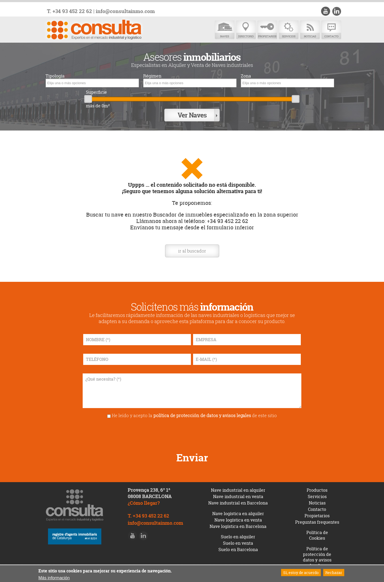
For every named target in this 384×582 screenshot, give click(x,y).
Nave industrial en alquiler (238, 490)
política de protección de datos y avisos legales (202, 415)
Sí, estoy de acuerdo (301, 572)
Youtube (325, 11)
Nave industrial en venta (238, 496)
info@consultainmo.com (125, 11)
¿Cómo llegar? (144, 503)
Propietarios (267, 30)
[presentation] (192, 433)
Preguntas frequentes (317, 522)
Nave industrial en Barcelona (238, 503)
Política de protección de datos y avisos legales (317, 557)
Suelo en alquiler (238, 537)
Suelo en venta (238, 543)
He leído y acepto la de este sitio (194, 415)
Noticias (310, 30)
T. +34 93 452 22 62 (69, 11)
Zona (246, 76)
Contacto (331, 30)
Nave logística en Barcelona (238, 526)
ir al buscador (192, 251)
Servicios (288, 30)
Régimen (152, 76)
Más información (54, 578)
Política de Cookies (317, 535)
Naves (224, 30)
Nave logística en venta (238, 520)
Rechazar (333, 572)
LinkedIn (336, 11)
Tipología (55, 76)
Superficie (96, 92)
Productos (317, 490)
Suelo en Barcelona (238, 549)
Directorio (246, 30)
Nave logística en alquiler (238, 513)
